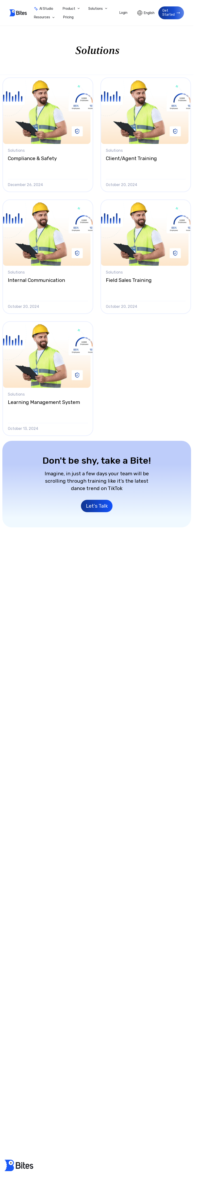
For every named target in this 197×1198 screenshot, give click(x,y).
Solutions (95, 9)
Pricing (68, 17)
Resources (42, 17)
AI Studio (43, 9)
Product (69, 9)
